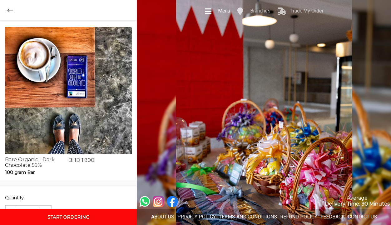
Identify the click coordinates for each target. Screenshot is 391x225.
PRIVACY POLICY (196, 217)
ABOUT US (162, 217)
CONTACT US (362, 217)
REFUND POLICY (298, 217)
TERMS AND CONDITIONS (248, 217)
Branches (253, 11)
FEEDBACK (332, 217)
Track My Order (300, 11)
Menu (217, 11)
